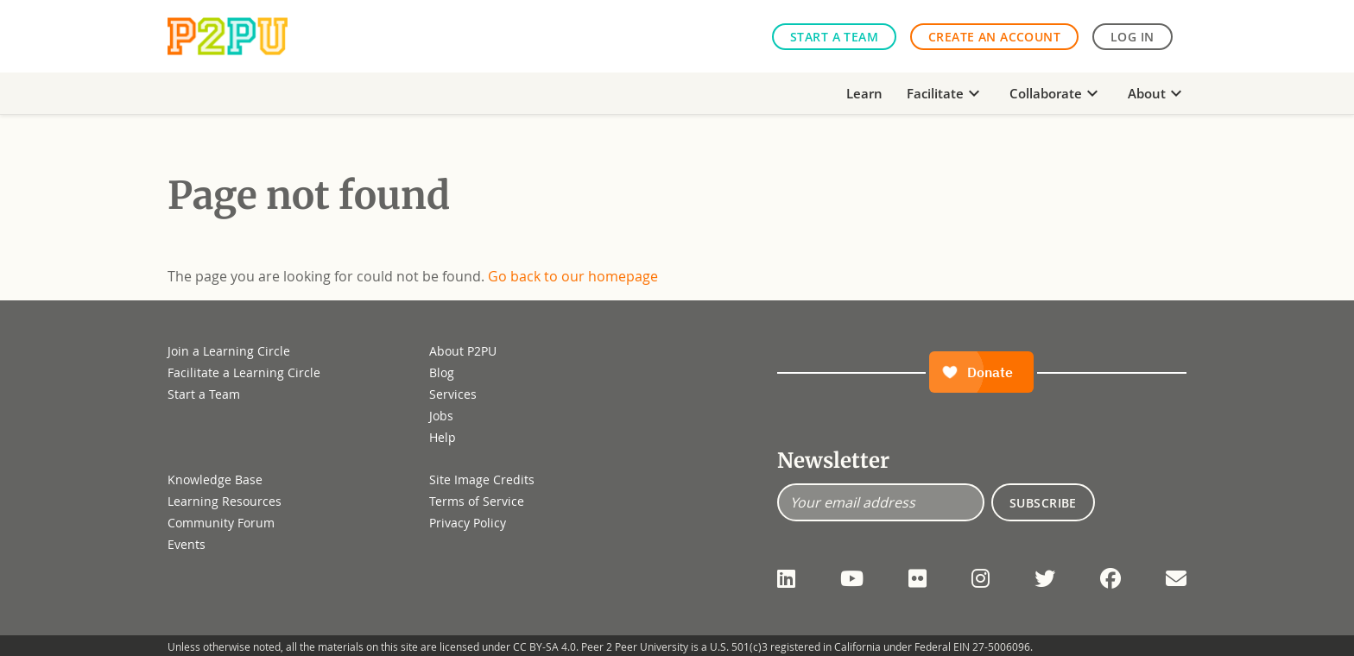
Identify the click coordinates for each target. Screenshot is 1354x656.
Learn (864, 93)
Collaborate (1056, 93)
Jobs (441, 415)
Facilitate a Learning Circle (244, 372)
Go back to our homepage (573, 276)
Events (187, 544)
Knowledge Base (215, 479)
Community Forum (221, 522)
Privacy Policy (467, 522)
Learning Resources (225, 501)
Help (442, 437)
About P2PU (463, 351)
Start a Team (834, 36)
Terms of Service (476, 501)
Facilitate (945, 93)
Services (453, 394)
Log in (1132, 36)
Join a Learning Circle (229, 351)
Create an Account (994, 36)
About (1157, 93)
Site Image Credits (482, 479)
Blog (441, 372)
